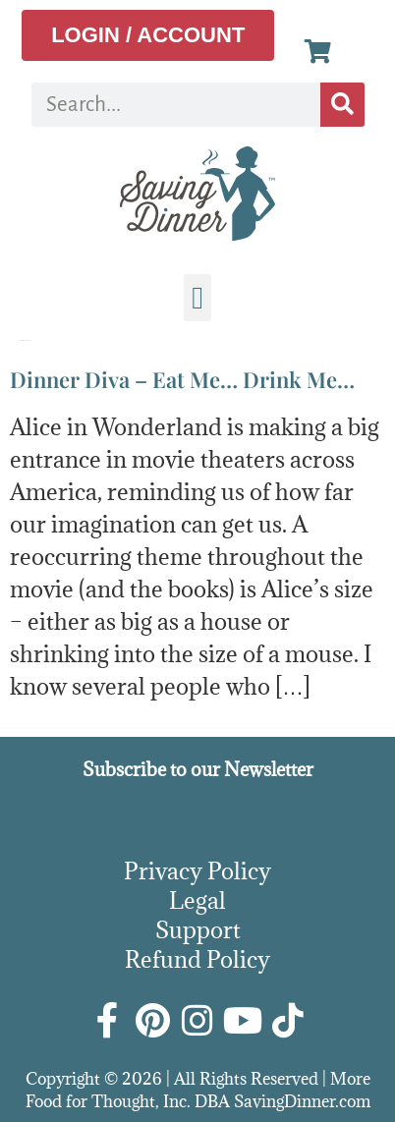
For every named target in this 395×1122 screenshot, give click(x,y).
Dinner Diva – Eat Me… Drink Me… (182, 379)
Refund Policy (197, 959)
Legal (197, 900)
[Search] (342, 105)
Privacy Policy (197, 870)
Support (198, 929)
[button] (197, 297)
